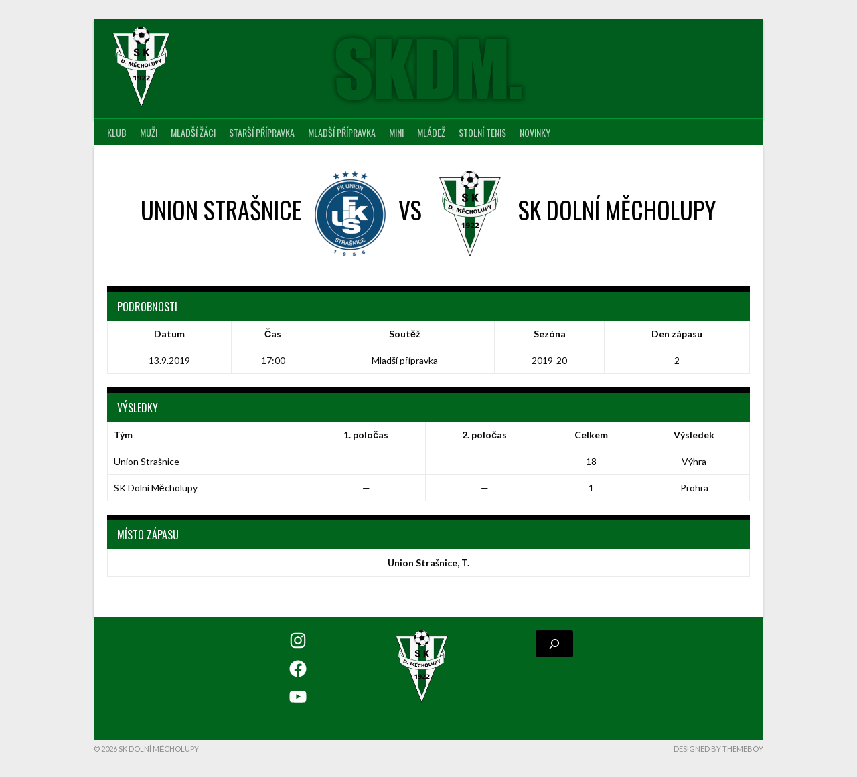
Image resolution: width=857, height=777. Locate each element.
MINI (396, 132)
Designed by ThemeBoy (718, 748)
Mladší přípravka (342, 132)
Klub (117, 132)
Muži (148, 132)
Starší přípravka (262, 132)
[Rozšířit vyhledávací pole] (554, 643)
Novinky (535, 132)
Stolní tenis (482, 132)
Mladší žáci (193, 132)
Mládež (431, 132)
